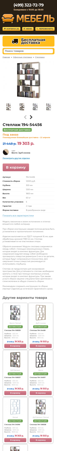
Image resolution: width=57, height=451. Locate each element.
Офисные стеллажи (22, 57)
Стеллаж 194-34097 (37, 377)
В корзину (16, 167)
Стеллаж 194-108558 (38, 424)
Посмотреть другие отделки (16, 158)
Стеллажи (40, 57)
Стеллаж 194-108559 (12, 330)
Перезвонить (45, 29)
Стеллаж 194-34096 (12, 424)
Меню (28, 29)
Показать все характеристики (18, 215)
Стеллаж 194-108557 (12, 377)
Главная (6, 57)
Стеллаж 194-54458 (37, 330)
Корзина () (11, 29)
